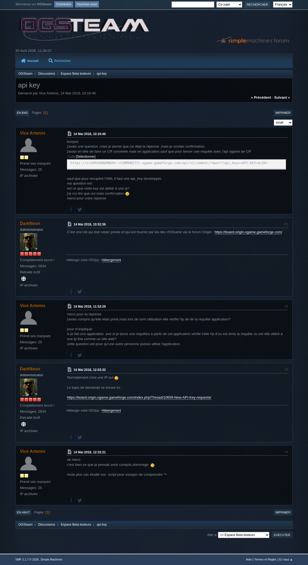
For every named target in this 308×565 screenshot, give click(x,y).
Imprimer (282, 112)
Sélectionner (86, 156)
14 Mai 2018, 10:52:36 (90, 224)
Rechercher (60, 61)
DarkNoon (30, 223)
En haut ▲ (286, 559)
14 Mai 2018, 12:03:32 (90, 370)
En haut (23, 512)
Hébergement (111, 260)
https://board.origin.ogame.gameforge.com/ (248, 232)
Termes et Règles (265, 559)
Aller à (211, 535)
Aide (249, 559)
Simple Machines (51, 559)
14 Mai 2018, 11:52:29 (90, 306)
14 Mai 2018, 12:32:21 (90, 452)
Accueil (30, 61)
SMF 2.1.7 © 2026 (27, 559)
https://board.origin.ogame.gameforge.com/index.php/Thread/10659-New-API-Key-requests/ (139, 397)
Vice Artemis (32, 133)
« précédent (261, 97)
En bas (22, 112)
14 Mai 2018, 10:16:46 (90, 134)
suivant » (282, 97)
